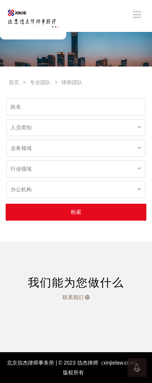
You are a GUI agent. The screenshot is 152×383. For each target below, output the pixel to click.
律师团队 (71, 82)
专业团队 (40, 82)
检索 (76, 212)
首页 (14, 82)
